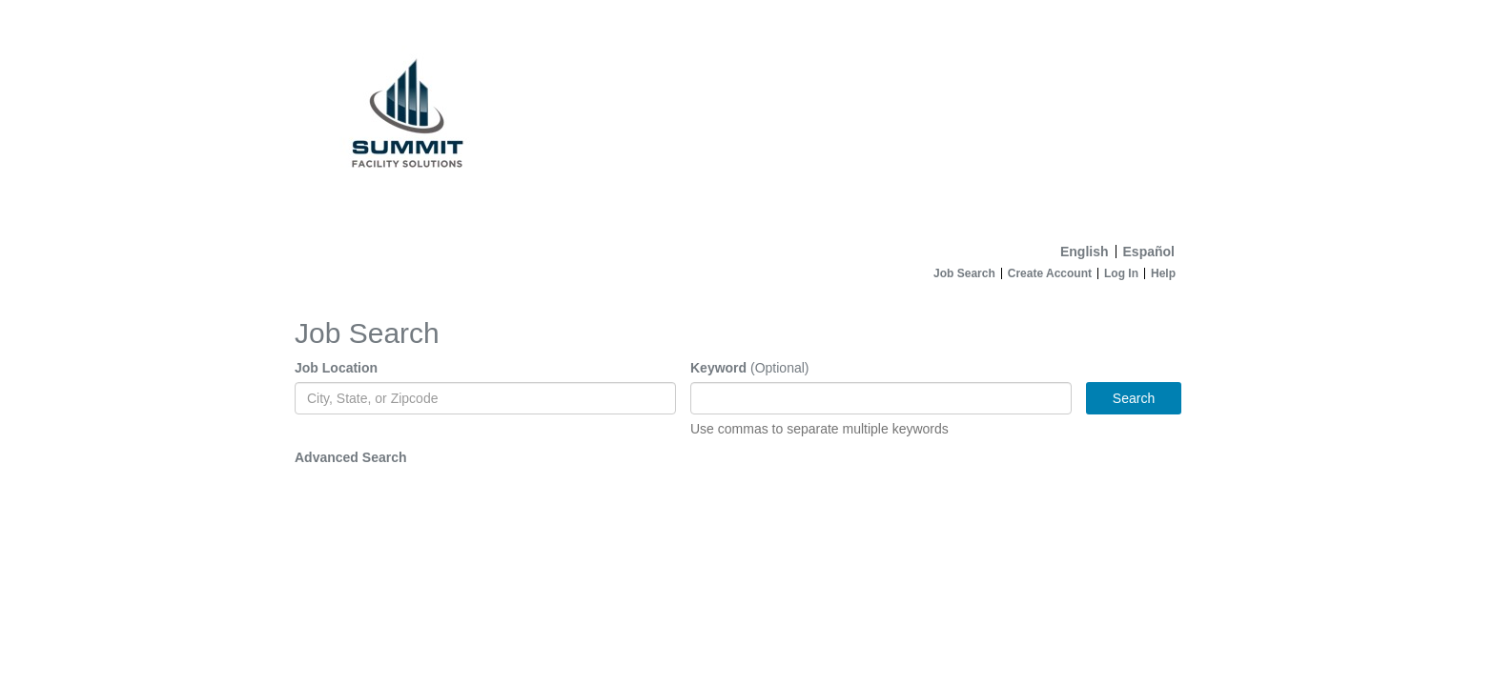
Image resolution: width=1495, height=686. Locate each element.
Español (1149, 251)
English (1084, 251)
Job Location (336, 367)
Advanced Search (351, 457)
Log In (1121, 273)
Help (1163, 273)
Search (1134, 398)
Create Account (1050, 273)
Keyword (718, 367)
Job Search (964, 273)
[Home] (747, 117)
